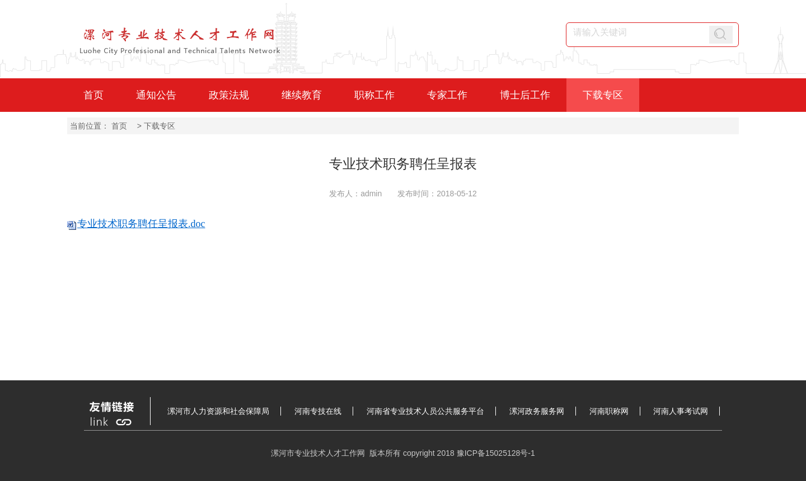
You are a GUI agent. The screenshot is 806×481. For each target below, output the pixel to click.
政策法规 (229, 95)
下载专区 (603, 95)
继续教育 (302, 95)
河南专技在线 (317, 411)
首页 (93, 95)
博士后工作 (525, 95)
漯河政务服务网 (536, 411)
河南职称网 (609, 411)
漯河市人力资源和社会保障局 (218, 411)
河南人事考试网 (680, 411)
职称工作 (374, 95)
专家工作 (447, 95)
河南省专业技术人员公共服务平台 (425, 411)
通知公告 (156, 95)
